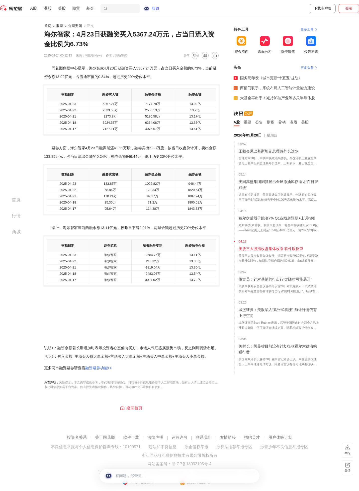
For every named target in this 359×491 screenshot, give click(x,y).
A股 (33, 8)
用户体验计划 (280, 438)
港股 (48, 8)
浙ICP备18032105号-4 (191, 464)
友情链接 (228, 438)
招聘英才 (252, 438)
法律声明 (155, 438)
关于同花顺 (105, 438)
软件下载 (131, 438)
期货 (76, 8)
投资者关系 (77, 438)
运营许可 (179, 438)
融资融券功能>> (98, 368)
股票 (59, 26)
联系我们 (204, 438)
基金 (90, 8)
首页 (47, 26)
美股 (62, 8)
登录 (348, 8)
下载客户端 (322, 8)
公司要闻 (75, 26)
